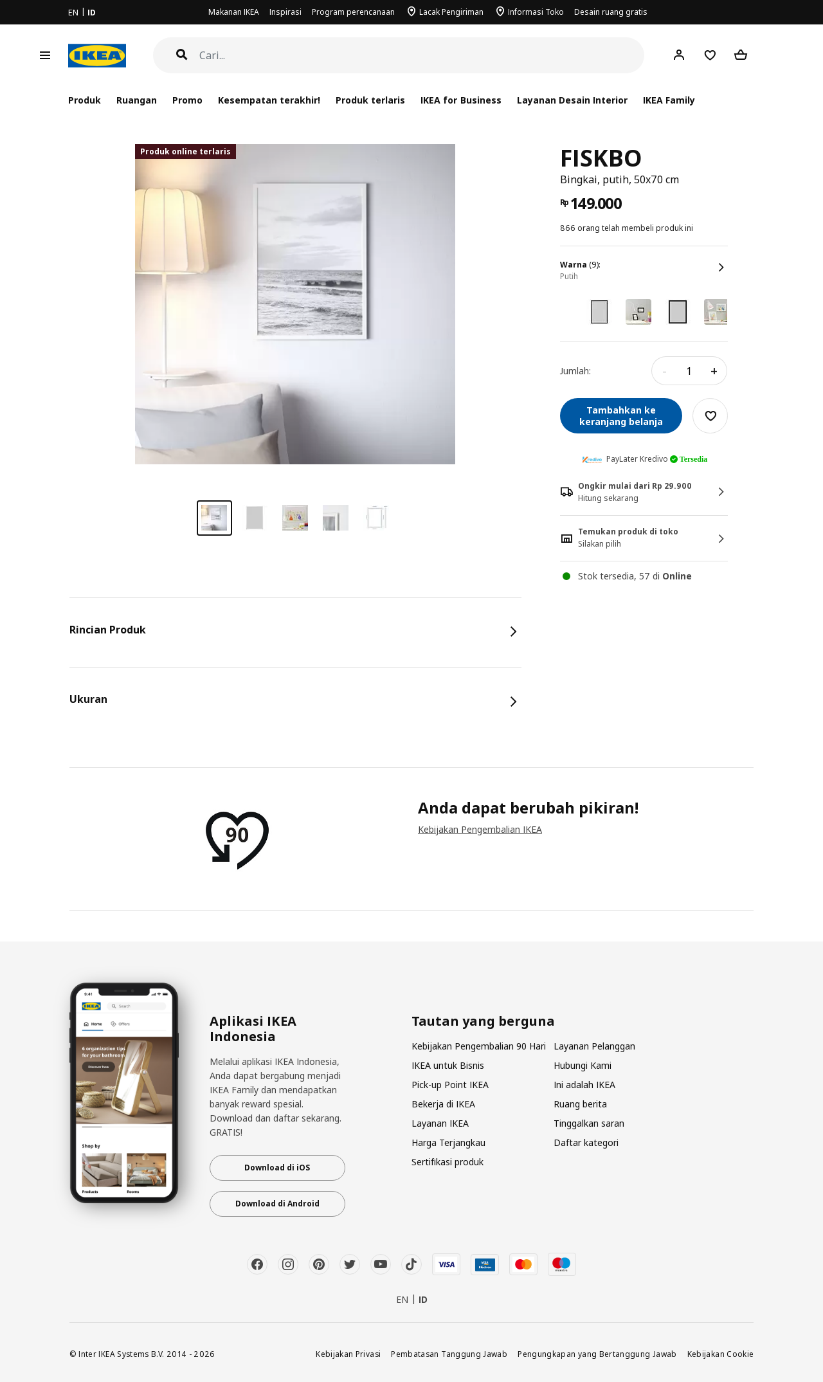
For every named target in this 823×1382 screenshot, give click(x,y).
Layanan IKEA (440, 1123)
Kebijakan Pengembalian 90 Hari (479, 1046)
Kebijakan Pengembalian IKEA (480, 829)
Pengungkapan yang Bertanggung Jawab (597, 1354)
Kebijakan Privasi (348, 1354)
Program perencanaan (353, 11)
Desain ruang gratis (610, 11)
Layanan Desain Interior (572, 100)
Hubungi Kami (582, 1065)
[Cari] (422, 55)
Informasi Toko (536, 11)
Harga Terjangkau (448, 1142)
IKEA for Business (461, 100)
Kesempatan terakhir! (269, 100)
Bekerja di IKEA (443, 1104)
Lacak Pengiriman (451, 11)
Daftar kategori (586, 1142)
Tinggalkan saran (589, 1123)
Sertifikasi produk (448, 1162)
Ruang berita (580, 1104)
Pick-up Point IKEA (450, 1084)
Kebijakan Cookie (720, 1354)
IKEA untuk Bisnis (448, 1065)
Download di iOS (277, 1167)
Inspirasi (285, 11)
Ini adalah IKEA (584, 1084)
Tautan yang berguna (483, 1021)
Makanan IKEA (233, 11)
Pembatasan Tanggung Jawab (449, 1354)
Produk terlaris (370, 100)
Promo (187, 100)
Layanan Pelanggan (594, 1046)
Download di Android (277, 1203)
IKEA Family (669, 100)
